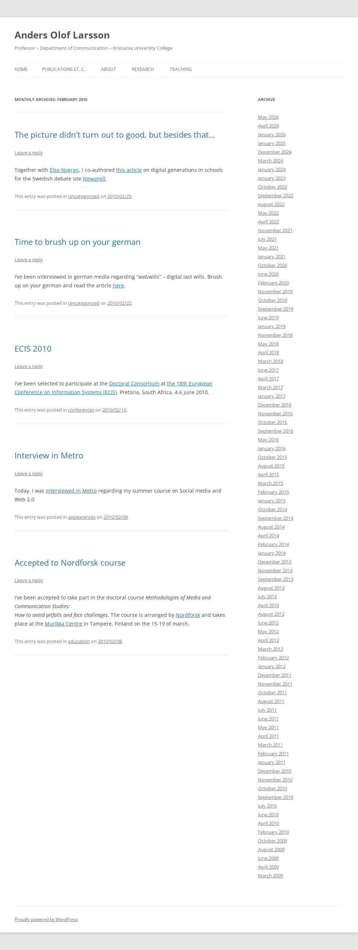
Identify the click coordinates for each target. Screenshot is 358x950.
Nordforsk (188, 614)
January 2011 (272, 762)
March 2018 (270, 361)
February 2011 (273, 753)
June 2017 (268, 370)
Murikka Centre (63, 623)
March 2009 (270, 875)
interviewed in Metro (71, 490)
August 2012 (271, 614)
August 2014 (271, 526)
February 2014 (273, 544)
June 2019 (268, 317)
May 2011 (268, 727)
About (108, 69)
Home (21, 69)
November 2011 (275, 683)
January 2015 (272, 500)
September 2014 (275, 518)
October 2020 (272, 265)
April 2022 (268, 221)
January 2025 (272, 143)
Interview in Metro (49, 455)
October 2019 (272, 300)
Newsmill (94, 178)
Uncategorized (83, 196)
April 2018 (268, 352)
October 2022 (272, 186)
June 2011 (268, 718)
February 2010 (273, 832)
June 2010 (268, 814)
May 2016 (268, 439)
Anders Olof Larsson (62, 34)
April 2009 (268, 867)
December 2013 (274, 561)
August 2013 (271, 588)
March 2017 (270, 387)
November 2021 (275, 230)
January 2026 (272, 134)
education (79, 641)
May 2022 (268, 213)
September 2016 (275, 431)
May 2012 (268, 631)
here (118, 285)
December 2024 (274, 152)
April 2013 (268, 605)
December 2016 (274, 404)
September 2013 (275, 579)
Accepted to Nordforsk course (70, 562)
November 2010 (275, 779)
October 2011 (272, 692)
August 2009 (271, 849)
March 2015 (270, 483)
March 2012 (270, 649)
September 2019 (275, 309)
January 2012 (272, 666)
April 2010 (268, 823)
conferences (81, 410)
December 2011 (274, 675)
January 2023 (272, 178)
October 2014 (272, 509)
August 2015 (271, 465)
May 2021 (268, 247)
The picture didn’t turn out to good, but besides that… (115, 134)
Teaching (181, 69)
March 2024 (270, 160)
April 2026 (268, 125)
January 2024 (272, 169)
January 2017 (272, 396)
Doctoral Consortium (134, 383)
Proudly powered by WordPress (46, 919)
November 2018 (275, 335)
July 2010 (267, 806)
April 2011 (268, 736)
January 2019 (272, 326)
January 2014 (272, 553)
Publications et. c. (63, 69)
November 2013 (275, 570)
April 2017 (268, 378)
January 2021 (272, 256)
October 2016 (272, 422)
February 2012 (273, 657)
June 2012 (268, 622)
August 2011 (271, 701)
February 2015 (273, 492)
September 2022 (275, 195)
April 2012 (268, 640)
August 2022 (271, 204)
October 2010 (272, 788)
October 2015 (272, 457)
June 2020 (268, 274)
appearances (82, 517)
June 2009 (268, 858)
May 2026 (268, 117)
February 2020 (273, 282)
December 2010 (274, 771)
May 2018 (268, 343)
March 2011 (270, 744)
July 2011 (267, 710)
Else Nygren (64, 169)
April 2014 (268, 535)
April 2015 (268, 474)
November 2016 (275, 413)
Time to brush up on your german (78, 241)
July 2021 (267, 239)
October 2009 (272, 840)
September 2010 (275, 797)
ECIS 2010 (33, 348)
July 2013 (267, 596)
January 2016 (272, 448)
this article (129, 169)
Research (143, 69)
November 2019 (275, 291)
